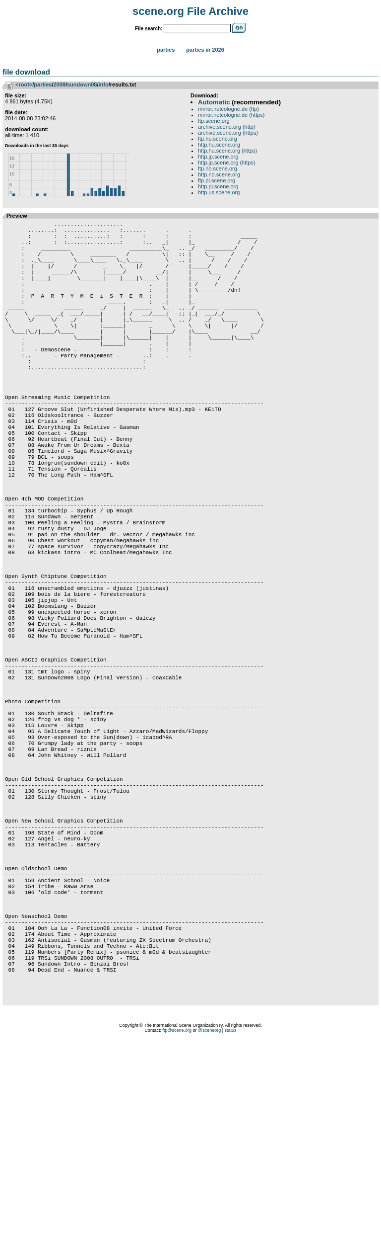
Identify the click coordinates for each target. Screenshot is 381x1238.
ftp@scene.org (176, 1225)
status (231, 1225)
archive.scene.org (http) (226, 127)
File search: (149, 28)
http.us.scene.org (219, 192)
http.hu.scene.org (219, 145)
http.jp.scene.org (218, 157)
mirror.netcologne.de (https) (231, 115)
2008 (59, 84)
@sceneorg (209, 1225)
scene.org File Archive (190, 11)
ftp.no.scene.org (217, 168)
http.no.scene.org (219, 174)
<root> (23, 84)
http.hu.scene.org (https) (227, 151)
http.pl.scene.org (218, 186)
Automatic (214, 102)
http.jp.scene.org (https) (226, 162)
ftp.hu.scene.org (217, 139)
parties (43, 84)
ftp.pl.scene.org (216, 180)
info (104, 84)
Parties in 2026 (205, 50)
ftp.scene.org (214, 121)
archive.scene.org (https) (228, 133)
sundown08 (82, 84)
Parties (166, 50)
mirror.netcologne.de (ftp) (228, 109)
